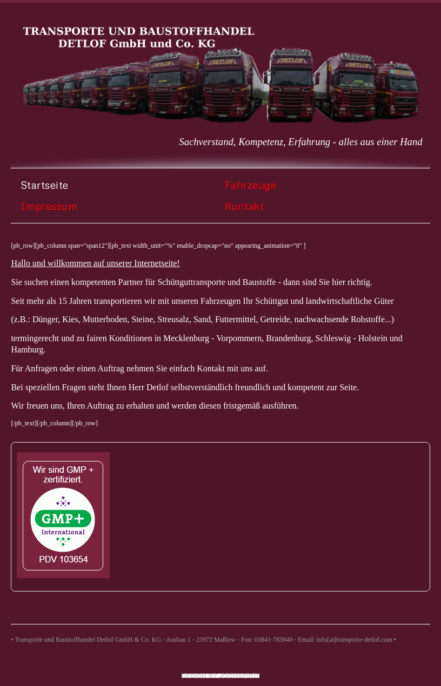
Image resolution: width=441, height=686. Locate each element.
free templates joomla (220, 676)
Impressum (49, 206)
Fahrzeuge (251, 185)
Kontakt (244, 206)
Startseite (45, 185)
